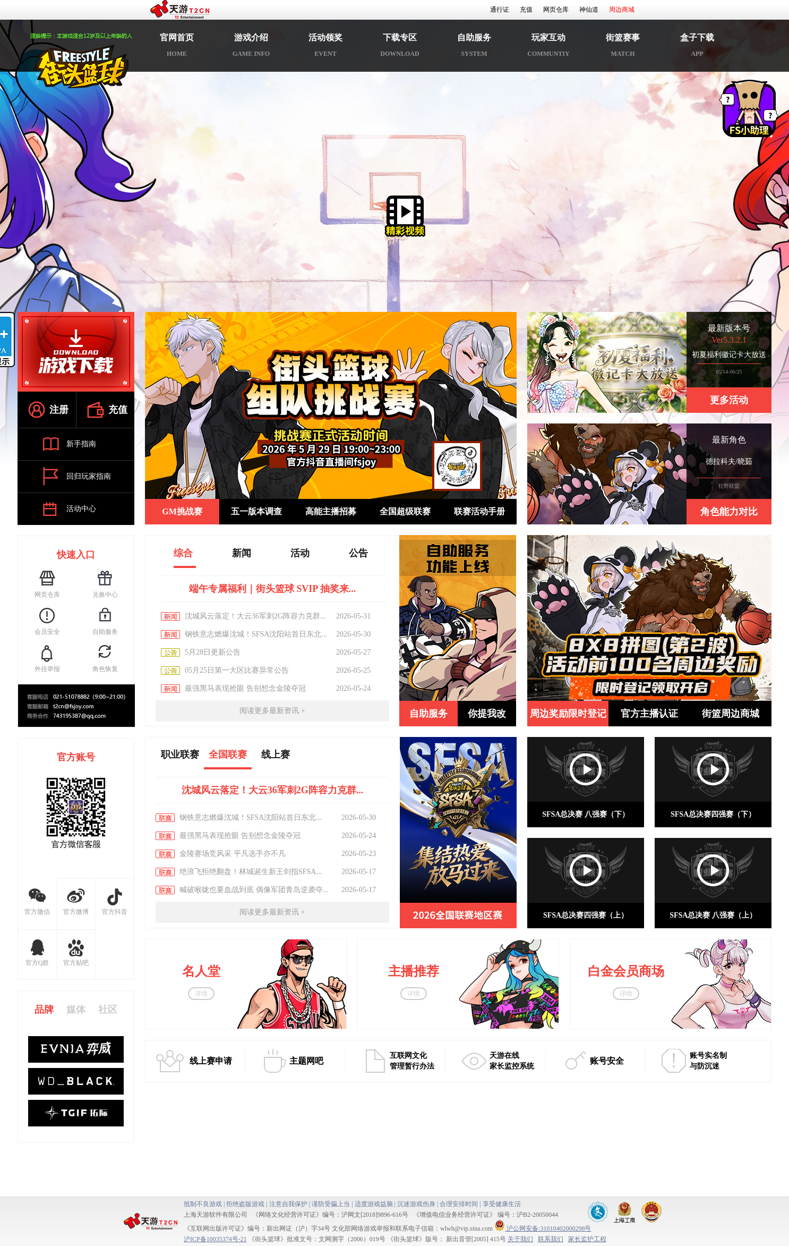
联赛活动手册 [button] (479, 511)
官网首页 (177, 47)
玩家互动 (548, 47)
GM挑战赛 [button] (182, 511)
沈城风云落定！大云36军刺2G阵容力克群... (255, 616)
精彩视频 (405, 216)
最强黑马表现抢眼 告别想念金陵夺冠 (245, 688)
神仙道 (588, 9)
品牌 (44, 1009)
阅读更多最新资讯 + (272, 711)
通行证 (499, 9)
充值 (526, 9)
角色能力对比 (729, 511)
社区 (107, 1009)
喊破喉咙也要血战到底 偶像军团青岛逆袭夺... (253, 890)
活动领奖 (325, 47)
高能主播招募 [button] (330, 511)
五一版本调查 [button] (256, 511)
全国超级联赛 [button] (405, 511)
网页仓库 (556, 9)
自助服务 (474, 47)
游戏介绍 (251, 47)
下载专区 (400, 47)
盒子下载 (697, 47)
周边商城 (621, 9)
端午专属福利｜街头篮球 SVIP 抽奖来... (272, 588)
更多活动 (729, 400)
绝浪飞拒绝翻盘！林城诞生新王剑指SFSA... (250, 872)
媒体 (75, 1009)
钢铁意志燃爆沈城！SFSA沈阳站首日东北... (256, 634)
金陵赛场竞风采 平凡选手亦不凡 (232, 854)
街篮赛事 (623, 47)
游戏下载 (76, 352)
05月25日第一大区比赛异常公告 (237, 670)
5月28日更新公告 (213, 652)
